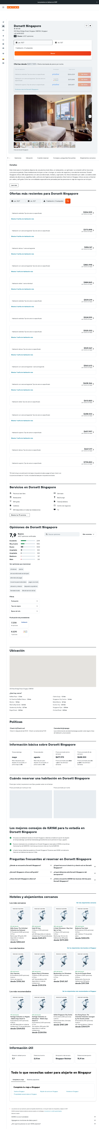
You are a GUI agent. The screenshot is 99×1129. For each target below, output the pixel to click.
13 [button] (18, 61)
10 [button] (37, 56)
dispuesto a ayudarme (30, 595)
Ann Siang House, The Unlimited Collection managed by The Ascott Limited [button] (85, 1025)
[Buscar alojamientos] (3, 17)
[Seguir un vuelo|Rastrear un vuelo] (3, 31)
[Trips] (3, 45)
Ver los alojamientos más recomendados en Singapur (79, 1000)
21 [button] (23, 66)
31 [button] (37, 70)
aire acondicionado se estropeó (19, 582)
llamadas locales (15, 599)
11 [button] (41, 56)
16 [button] (32, 61)
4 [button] (41, 52)
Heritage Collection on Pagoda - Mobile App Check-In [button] (20, 1026)
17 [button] (37, 61)
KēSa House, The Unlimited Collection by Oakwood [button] (18, 938)
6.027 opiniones (28, 27)
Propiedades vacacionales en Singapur (25, 1103)
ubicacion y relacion (16, 595)
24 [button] (37, 66)
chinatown (13, 578)
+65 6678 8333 (19, 24)
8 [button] (27, 56)
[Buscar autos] (3, 21)
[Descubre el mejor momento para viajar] (3, 35)
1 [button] (27, 52)
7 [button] (71, 56)
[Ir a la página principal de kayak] (13, 7)
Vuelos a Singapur (19, 1100)
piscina (21, 578)
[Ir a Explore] (3, 27)
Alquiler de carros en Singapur (49, 1100)
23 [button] (32, 66)
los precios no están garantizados (53, 1119)
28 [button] (23, 70)
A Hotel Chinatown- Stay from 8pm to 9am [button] (63, 938)
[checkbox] (19, 633)
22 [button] (28, 66)
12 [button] (46, 56)
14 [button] (23, 61)
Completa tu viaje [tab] (18, 1088)
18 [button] (41, 61)
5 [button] (46, 52)
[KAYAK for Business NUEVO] (3, 39)
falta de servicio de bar (28, 599)
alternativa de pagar (16, 586)
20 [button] (18, 66)
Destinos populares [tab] (33, 1088)
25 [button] (42, 66)
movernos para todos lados (18, 591)
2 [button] (32, 52)
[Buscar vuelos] (3, 13)
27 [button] (18, 70)
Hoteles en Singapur (72, 1100)
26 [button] (46, 66)
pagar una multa (33, 591)
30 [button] (32, 70)
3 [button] (37, 52)
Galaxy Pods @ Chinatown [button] (40, 982)
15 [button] (28, 61)
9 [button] (32, 56)
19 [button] (46, 61)
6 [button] (18, 56)
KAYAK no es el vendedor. (54, 1125)
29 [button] (28, 70)
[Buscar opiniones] (63, 543)
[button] (97, 2)
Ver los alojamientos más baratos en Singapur (81, 956)
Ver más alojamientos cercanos (86, 911)
